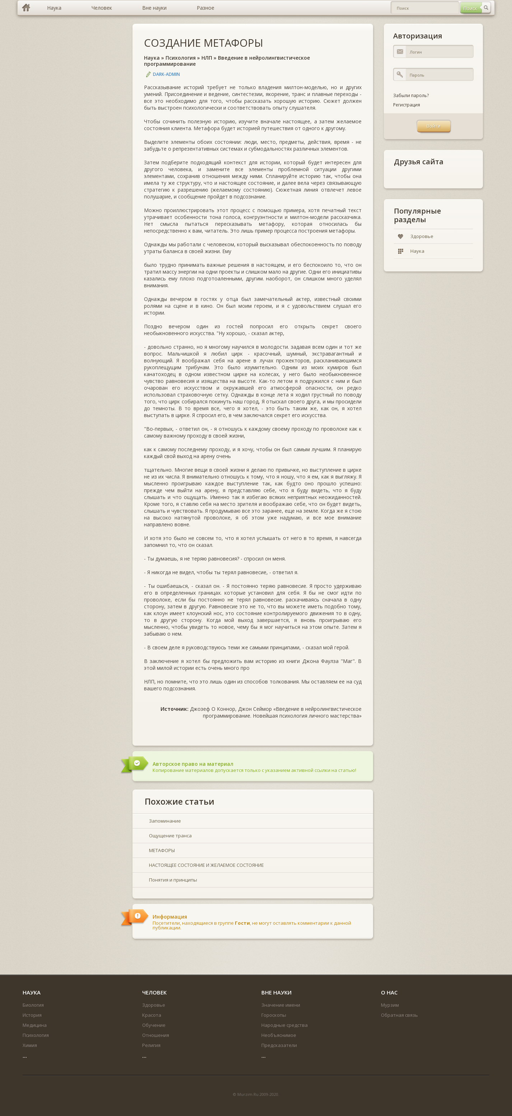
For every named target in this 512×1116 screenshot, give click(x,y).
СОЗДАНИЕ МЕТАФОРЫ (203, 43)
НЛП (206, 57)
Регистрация (406, 105)
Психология (181, 57)
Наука (152, 57)
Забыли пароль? (411, 95)
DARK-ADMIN (166, 74)
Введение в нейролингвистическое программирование (227, 60)
